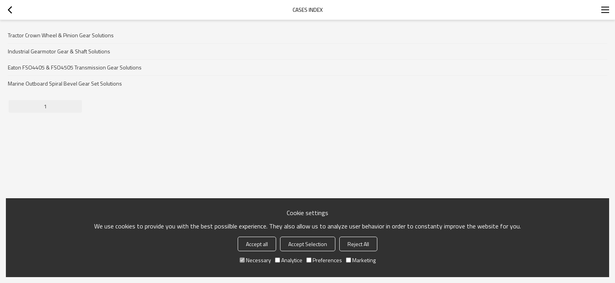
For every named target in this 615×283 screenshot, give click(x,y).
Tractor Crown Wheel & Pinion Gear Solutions (61, 35)
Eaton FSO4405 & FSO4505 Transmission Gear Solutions (75, 67)
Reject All (358, 244)
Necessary (255, 260)
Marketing (361, 260)
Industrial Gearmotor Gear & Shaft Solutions (59, 51)
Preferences (324, 260)
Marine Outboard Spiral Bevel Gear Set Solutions (65, 83)
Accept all (257, 244)
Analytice (288, 260)
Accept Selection (307, 244)
